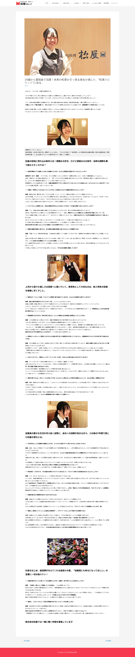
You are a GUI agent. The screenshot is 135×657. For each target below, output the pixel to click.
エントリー (114, 3)
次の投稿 (109, 641)
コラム (26, 85)
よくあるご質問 (96, 3)
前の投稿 (26, 641)
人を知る (76, 3)
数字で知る (86, 3)
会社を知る (55, 3)
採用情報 (106, 3)
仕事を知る (66, 3)
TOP (46, 3)
